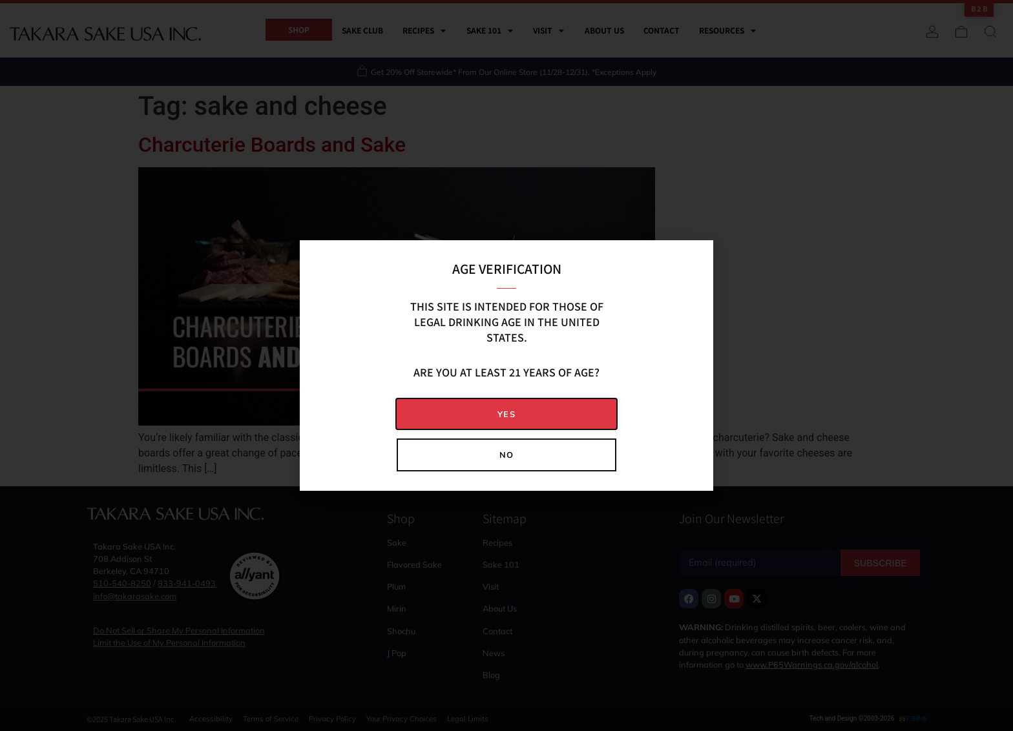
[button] (506, 414)
